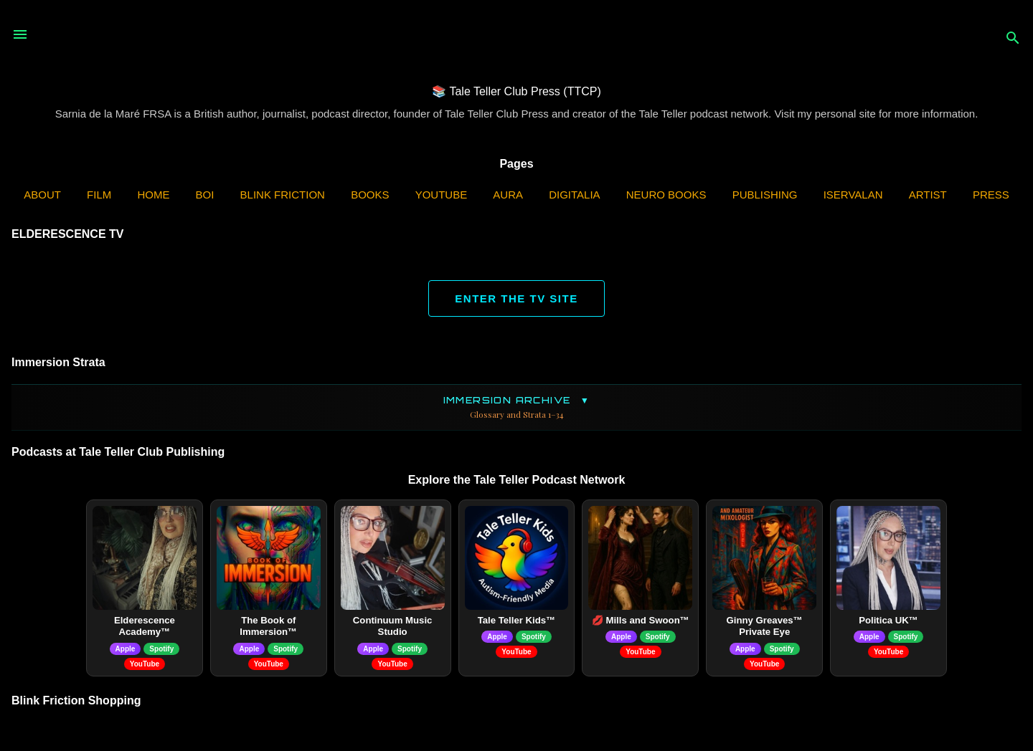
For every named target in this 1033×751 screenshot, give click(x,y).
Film (99, 194)
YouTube (441, 194)
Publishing (765, 194)
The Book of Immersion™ (268, 626)
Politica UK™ (888, 620)
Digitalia (574, 194)
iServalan (853, 194)
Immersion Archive (516, 407)
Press (991, 194)
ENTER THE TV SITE (516, 298)
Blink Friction (282, 194)
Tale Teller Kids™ (517, 620)
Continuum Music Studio (393, 626)
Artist (928, 194)
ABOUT (42, 194)
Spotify (161, 649)
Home (153, 194)
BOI (205, 194)
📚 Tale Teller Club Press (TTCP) (516, 91)
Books (370, 194)
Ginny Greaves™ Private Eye (765, 626)
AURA (508, 194)
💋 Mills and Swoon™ (640, 620)
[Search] (1013, 39)
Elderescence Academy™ (144, 626)
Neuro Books (666, 194)
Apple (125, 649)
